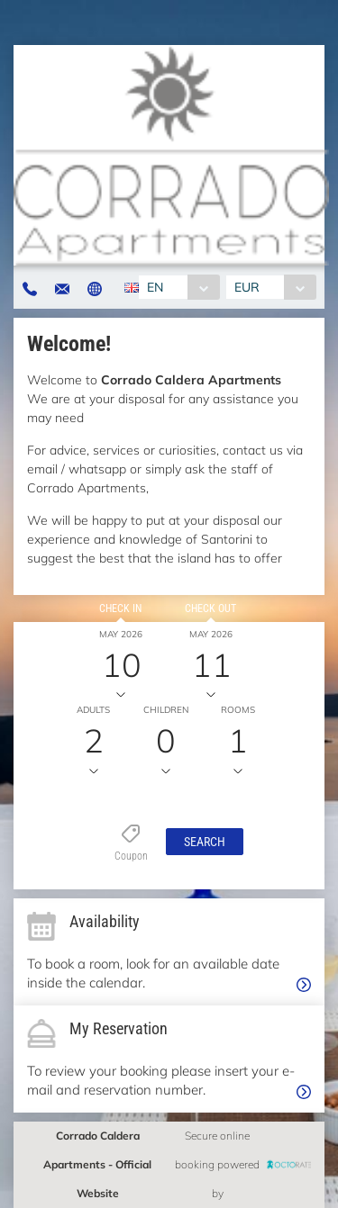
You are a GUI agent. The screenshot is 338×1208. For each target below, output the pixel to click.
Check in (120, 608)
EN (155, 287)
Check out (210, 608)
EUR (247, 287)
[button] (204, 841)
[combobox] (179, 287)
